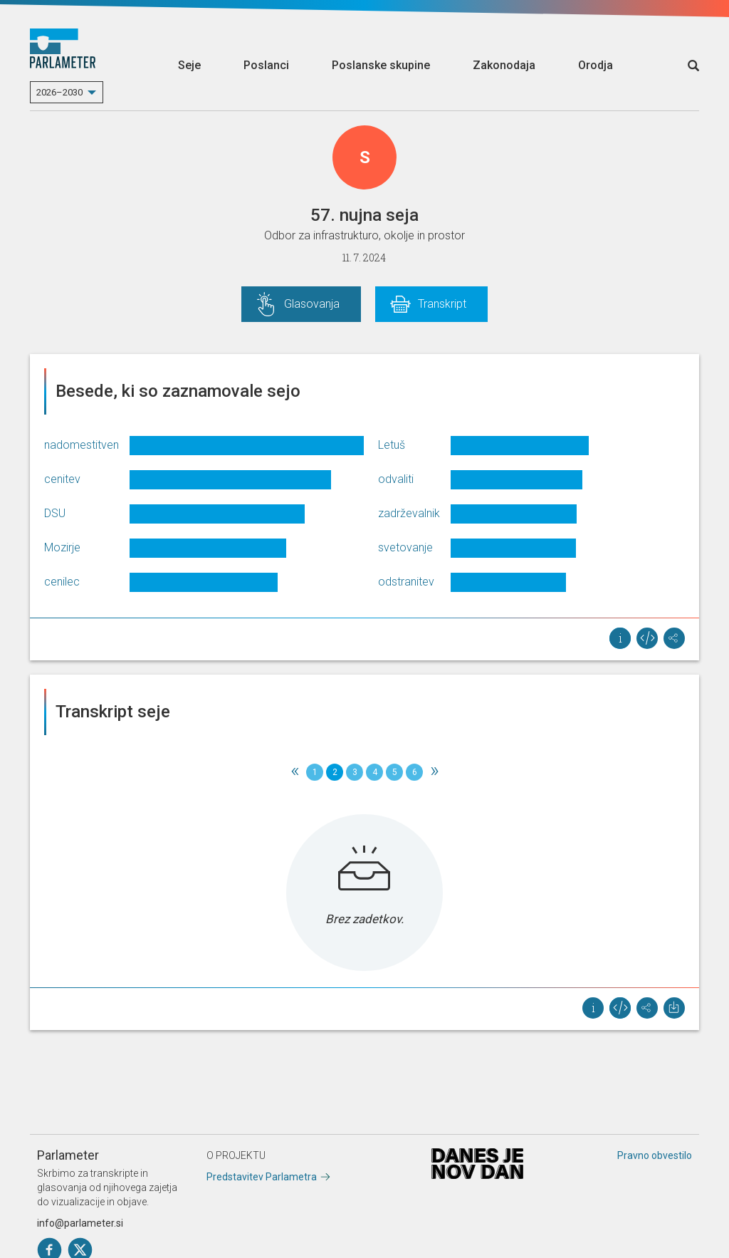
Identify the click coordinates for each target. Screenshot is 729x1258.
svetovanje (405, 547)
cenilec (62, 581)
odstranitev (406, 581)
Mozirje (62, 547)
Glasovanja (312, 304)
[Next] (434, 772)
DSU (54, 513)
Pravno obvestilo (654, 1155)
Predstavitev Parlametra (261, 1176)
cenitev (62, 479)
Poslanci (266, 65)
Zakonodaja (504, 65)
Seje (189, 65)
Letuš (391, 445)
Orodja (595, 65)
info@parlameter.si (80, 1223)
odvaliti (396, 479)
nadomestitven (81, 445)
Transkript (442, 304)
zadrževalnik (409, 513)
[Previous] (294, 772)
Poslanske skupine (381, 65)
